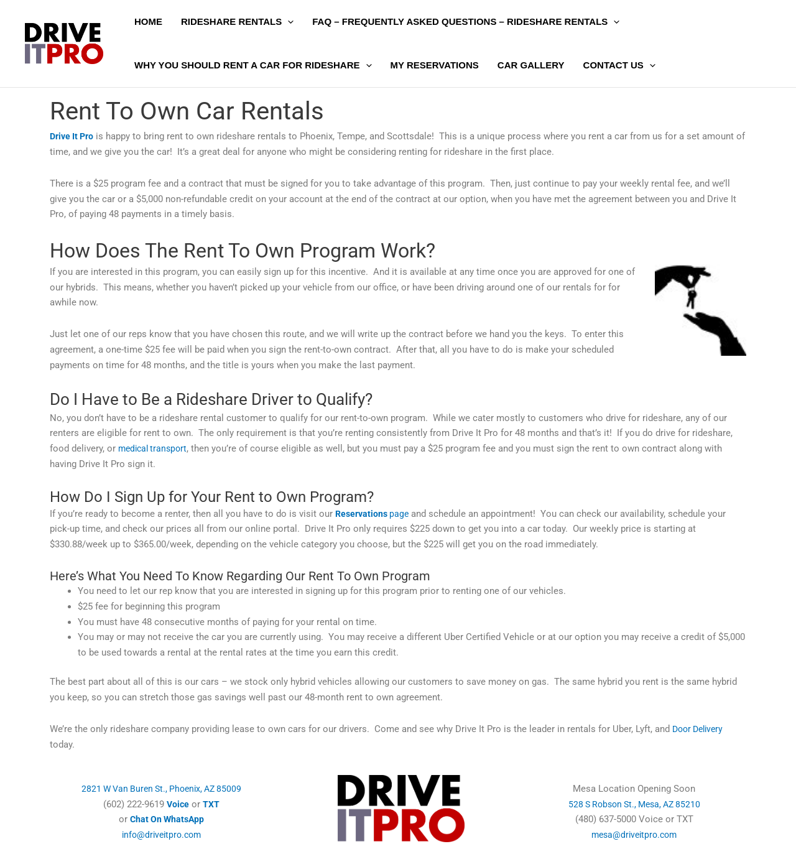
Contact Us (619, 65)
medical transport (155, 448)
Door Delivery (700, 729)
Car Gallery (531, 65)
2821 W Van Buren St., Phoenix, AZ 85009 (161, 788)
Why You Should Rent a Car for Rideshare (253, 65)
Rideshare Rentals (237, 22)
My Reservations (435, 65)
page (374, 513)
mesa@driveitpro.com (634, 834)
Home (148, 21)
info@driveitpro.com (161, 834)
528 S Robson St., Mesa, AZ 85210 (634, 804)
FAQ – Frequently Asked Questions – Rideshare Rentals (465, 22)
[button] (288, 22)
